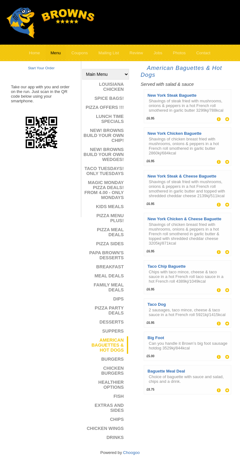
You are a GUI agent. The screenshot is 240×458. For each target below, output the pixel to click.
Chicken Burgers (112, 371)
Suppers (113, 331)
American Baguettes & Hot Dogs (108, 345)
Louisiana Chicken (111, 87)
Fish (118, 396)
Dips (118, 298)
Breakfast (110, 266)
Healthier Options (111, 385)
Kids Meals (110, 206)
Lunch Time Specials (110, 119)
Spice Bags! (109, 98)
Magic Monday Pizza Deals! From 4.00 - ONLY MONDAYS (104, 190)
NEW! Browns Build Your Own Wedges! (103, 154)
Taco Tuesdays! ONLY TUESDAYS (104, 171)
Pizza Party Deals (109, 310)
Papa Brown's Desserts (106, 255)
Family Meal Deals (109, 287)
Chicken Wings (105, 428)
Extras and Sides (109, 408)
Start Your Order (41, 68)
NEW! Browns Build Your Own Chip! (103, 135)
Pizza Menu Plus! (110, 218)
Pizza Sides (110, 243)
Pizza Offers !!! (105, 107)
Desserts (111, 321)
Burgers (112, 359)
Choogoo (131, 452)
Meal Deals (109, 275)
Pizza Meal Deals (110, 232)
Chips (117, 419)
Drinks (115, 437)
